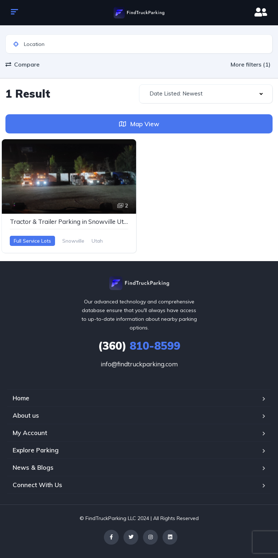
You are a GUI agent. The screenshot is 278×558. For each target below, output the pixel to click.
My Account (30, 432)
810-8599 (139, 346)
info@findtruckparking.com (139, 364)
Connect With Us (37, 485)
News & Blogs (33, 467)
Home (21, 398)
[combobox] (206, 93)
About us (26, 415)
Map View (139, 124)
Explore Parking (36, 450)
